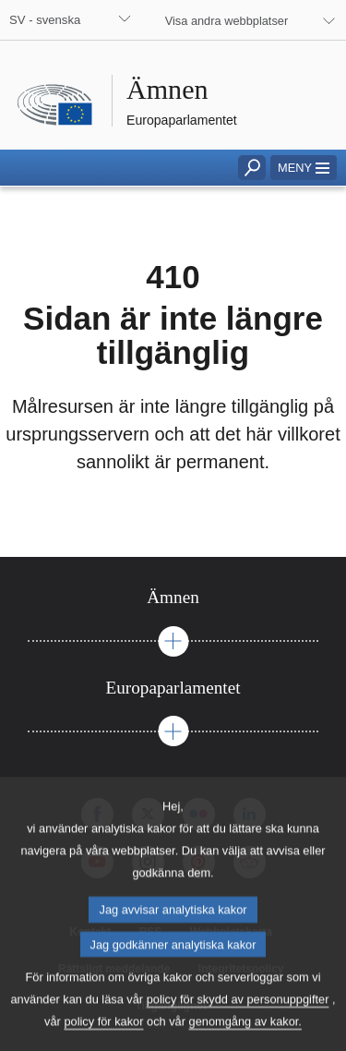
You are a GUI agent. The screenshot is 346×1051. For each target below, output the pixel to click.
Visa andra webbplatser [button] (227, 21)
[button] (303, 167)
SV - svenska (44, 20)
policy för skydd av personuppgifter (238, 1027)
